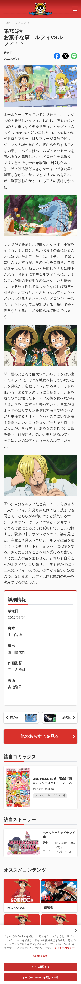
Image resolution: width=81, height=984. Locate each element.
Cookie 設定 (40, 957)
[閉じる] (76, 932)
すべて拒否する (41, 968)
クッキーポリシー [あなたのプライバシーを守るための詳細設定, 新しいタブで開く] (64, 949)
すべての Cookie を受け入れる (40, 979)
